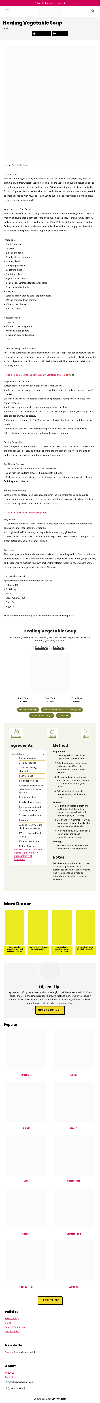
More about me (48, 1010)
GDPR (8, 1323)
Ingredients (16, 733)
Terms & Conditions (15, 1327)
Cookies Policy (12, 1331)
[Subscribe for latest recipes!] (50, 3)
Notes (86, 733)
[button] (43, 754)
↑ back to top (50, 1300)
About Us (9, 1373)
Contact (9, 1377)
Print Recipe (60, 33)
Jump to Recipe (41, 33)
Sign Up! (9, 1352)
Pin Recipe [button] (58, 647)
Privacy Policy (12, 1318)
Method (52, 733)
